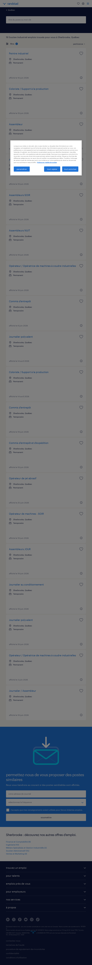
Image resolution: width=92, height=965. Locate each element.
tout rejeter (52, 169)
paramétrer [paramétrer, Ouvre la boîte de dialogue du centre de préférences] (22, 169)
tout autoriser (70, 169)
